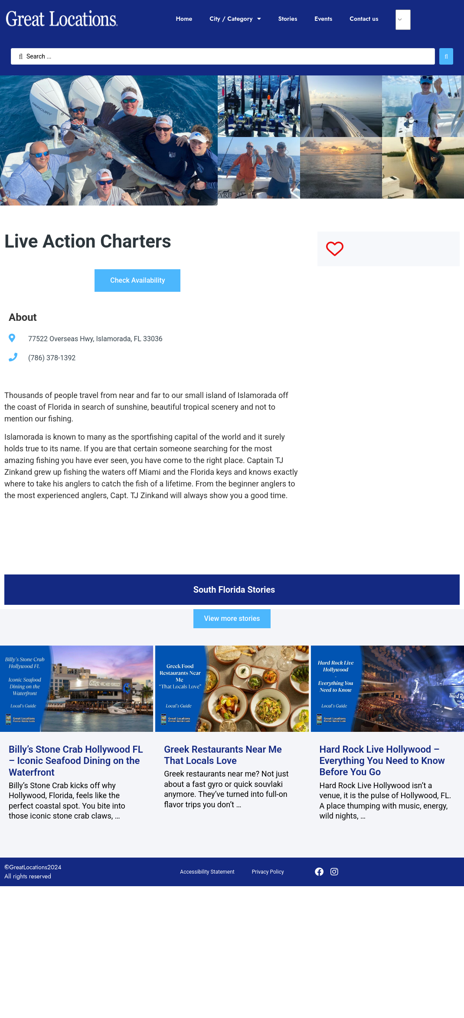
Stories (287, 18)
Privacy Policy (268, 872)
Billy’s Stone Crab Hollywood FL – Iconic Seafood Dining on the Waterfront (76, 761)
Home (184, 18)
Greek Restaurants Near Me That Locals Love (223, 755)
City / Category (235, 18)
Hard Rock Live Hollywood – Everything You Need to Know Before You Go (382, 761)
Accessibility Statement (207, 872)
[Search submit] (446, 56)
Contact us (364, 18)
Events (323, 18)
